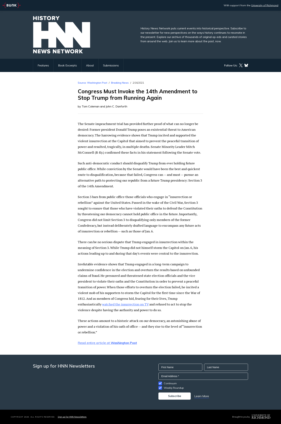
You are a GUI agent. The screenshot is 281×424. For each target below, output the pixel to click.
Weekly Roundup (174, 387)
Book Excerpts (67, 65)
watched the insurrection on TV (125, 304)
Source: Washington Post (92, 82)
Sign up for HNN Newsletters (72, 416)
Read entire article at (107, 343)
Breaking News (120, 82)
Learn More (201, 396)
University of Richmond (264, 5)
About (90, 65)
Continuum (170, 383)
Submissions (111, 65)
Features (43, 65)
